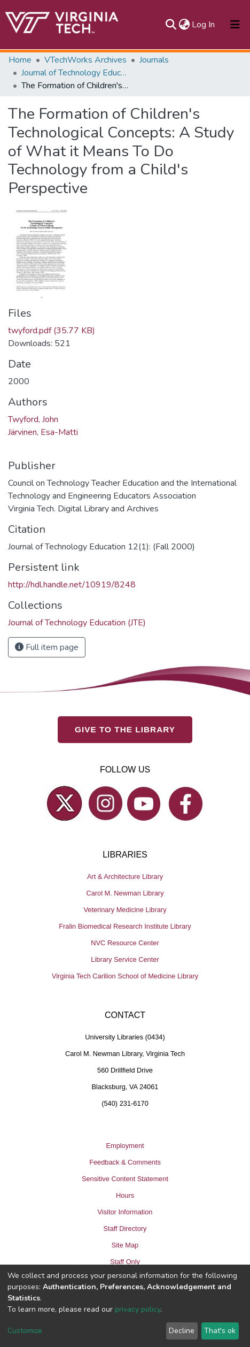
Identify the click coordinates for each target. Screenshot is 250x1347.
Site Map (125, 1245)
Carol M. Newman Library (124, 893)
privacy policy (137, 1309)
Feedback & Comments (125, 1162)
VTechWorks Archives (85, 60)
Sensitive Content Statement (125, 1179)
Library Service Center (125, 959)
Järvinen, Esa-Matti (43, 432)
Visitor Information (125, 1212)
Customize (24, 1331)
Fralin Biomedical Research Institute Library (125, 926)
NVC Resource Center (125, 943)
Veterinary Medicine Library (124, 910)
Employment (125, 1146)
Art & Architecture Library (125, 877)
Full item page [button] (47, 647)
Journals (154, 60)
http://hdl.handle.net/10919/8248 (72, 585)
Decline (181, 1331)
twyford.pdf (51, 330)
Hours (125, 1195)
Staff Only (125, 1262)
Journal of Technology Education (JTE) (74, 73)
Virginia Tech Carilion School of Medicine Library (125, 976)
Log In (204, 24)
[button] (184, 24)
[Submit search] (170, 24)
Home (20, 60)
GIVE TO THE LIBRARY (125, 729)
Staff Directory (125, 1228)
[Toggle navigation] (235, 24)
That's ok (220, 1331)
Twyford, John (33, 419)
